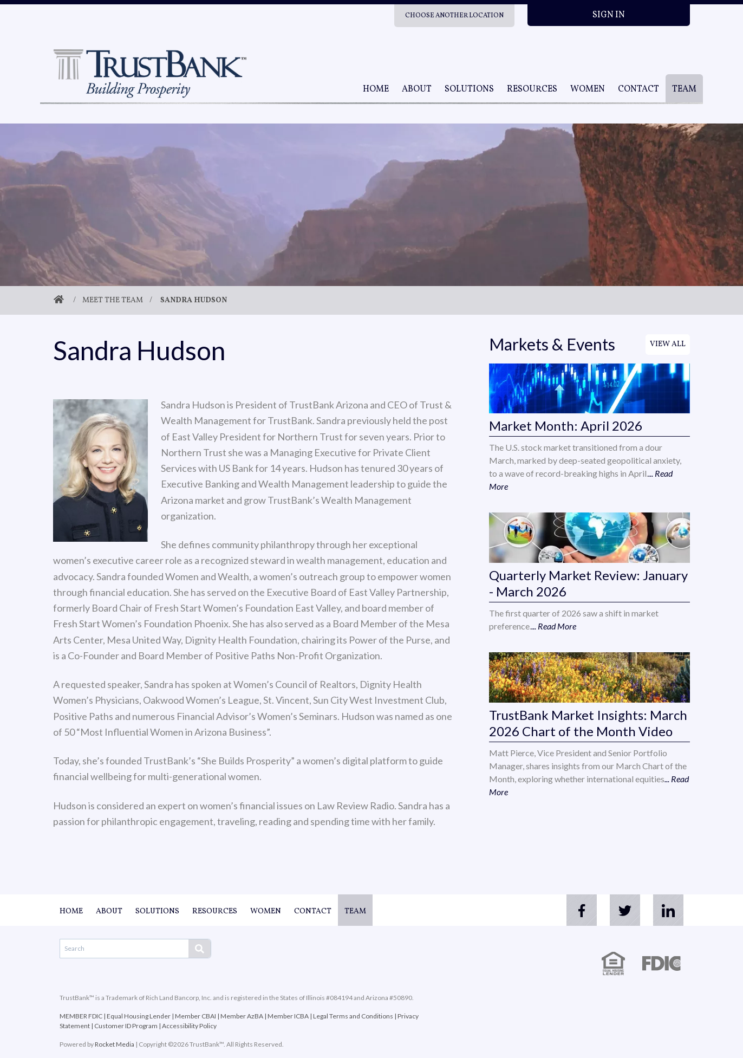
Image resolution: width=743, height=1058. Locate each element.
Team (684, 89)
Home (376, 89)
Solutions (469, 89)
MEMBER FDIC (81, 1016)
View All (668, 344)
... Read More (553, 626)
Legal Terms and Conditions (353, 1016)
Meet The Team (112, 300)
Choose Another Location (454, 15)
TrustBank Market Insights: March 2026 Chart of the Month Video (588, 723)
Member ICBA (288, 1016)
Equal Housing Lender (139, 1016)
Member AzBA (241, 1016)
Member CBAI (195, 1016)
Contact (638, 89)
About (417, 89)
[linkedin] (668, 910)
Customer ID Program (126, 1026)
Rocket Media (114, 1044)
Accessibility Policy (189, 1026)
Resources (532, 89)
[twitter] (625, 910)
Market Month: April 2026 (565, 425)
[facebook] (581, 910)
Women (587, 89)
